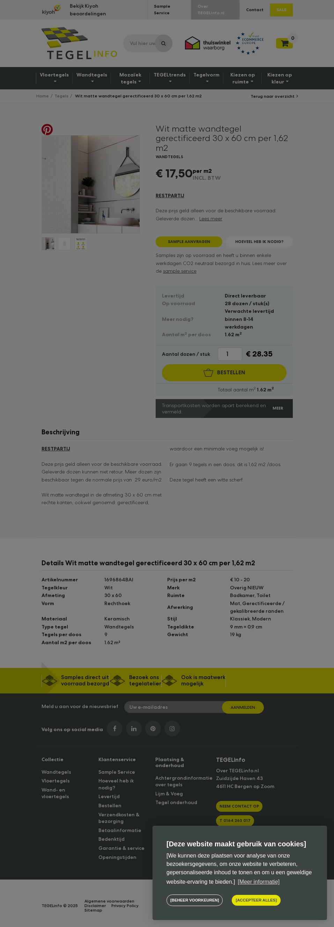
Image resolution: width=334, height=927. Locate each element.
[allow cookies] (256, 900)
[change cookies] (194, 900)
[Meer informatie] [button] (259, 882)
